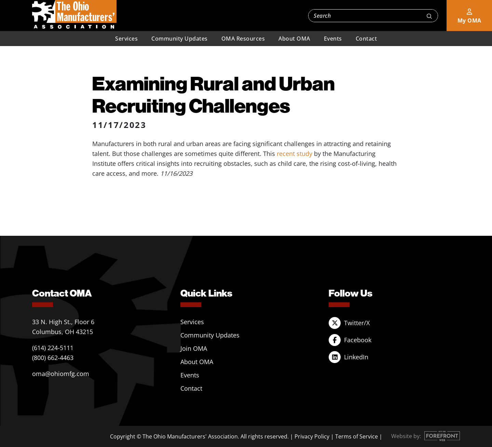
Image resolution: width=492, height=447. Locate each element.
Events (333, 38)
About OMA (294, 38)
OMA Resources (243, 38)
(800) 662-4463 (52, 358)
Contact (366, 38)
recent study (294, 153)
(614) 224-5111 (52, 348)
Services (126, 38)
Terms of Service (356, 436)
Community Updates (179, 38)
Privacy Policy (312, 436)
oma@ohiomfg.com (60, 374)
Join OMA (193, 348)
